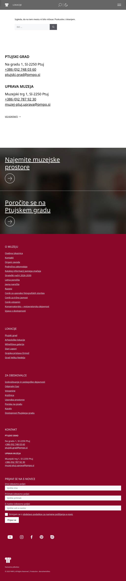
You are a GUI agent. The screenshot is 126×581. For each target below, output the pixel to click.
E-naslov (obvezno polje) (17, 503)
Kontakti (9, 257)
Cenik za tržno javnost (16, 297)
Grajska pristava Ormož (17, 353)
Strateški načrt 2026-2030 (18, 275)
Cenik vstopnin (12, 302)
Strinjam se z (41, 514)
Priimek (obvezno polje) (17, 493)
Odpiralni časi (12, 386)
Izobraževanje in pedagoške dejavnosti (25, 381)
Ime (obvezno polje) (15, 483)
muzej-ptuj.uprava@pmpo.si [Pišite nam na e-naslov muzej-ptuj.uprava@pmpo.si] (27, 104)
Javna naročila (12, 284)
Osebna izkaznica (14, 253)
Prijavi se (12, 520)
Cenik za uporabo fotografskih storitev (25, 293)
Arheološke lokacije (15, 339)
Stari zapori (11, 348)
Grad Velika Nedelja (15, 357)
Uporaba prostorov (15, 399)
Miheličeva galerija (14, 344)
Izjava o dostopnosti (15, 310)
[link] (10, 537)
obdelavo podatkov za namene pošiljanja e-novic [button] (48, 514)
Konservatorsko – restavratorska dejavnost (27, 306)
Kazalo (8, 408)
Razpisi (8, 288)
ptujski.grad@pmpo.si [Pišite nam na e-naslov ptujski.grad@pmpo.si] (22, 74)
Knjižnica (9, 395)
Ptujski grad (11, 335)
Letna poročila (12, 279)
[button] (17, 5)
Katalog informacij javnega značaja (23, 271)
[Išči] (53, 27)
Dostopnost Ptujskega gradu (20, 412)
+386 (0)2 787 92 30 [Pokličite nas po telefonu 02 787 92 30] (20, 99)
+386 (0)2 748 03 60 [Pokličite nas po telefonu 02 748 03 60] (20, 69)
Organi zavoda (12, 262)
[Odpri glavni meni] (119, 4)
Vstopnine (10, 390)
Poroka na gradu (13, 404)
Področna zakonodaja (16, 266)
